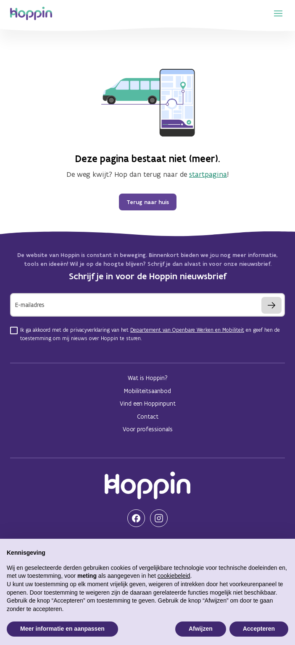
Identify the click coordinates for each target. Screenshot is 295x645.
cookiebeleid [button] (174, 575)
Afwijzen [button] (201, 628)
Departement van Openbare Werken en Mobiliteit (187, 330)
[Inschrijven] (271, 305)
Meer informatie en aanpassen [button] (62, 628)
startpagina (208, 174)
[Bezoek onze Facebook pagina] (136, 518)
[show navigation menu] (278, 13)
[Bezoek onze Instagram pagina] (159, 518)
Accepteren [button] (259, 628)
